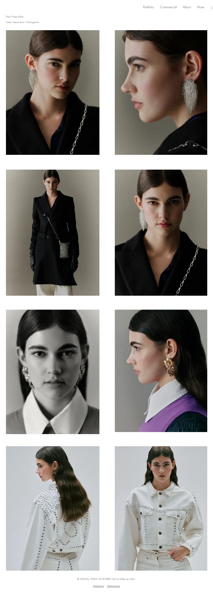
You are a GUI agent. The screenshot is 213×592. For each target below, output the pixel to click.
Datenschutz (113, 586)
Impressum (98, 586)
